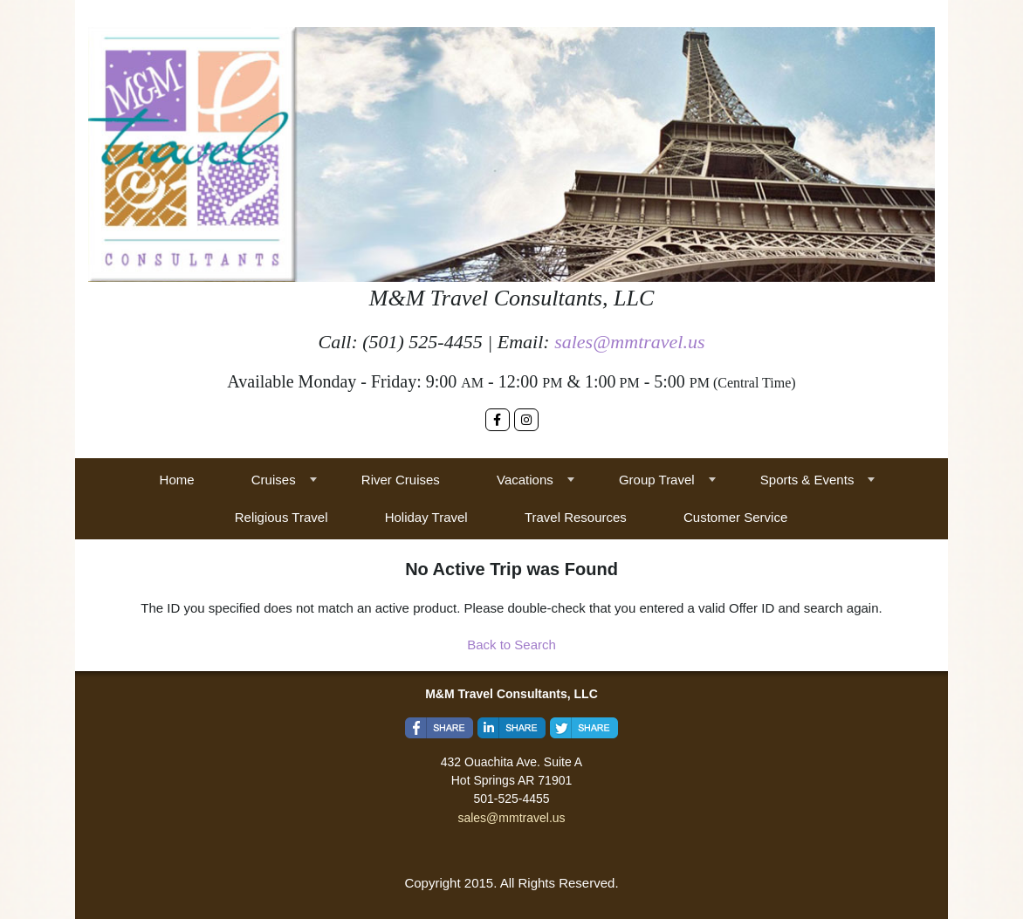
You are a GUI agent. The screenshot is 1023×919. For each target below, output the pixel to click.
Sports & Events (807, 479)
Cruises (273, 479)
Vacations (525, 479)
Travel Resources (576, 517)
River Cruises (400, 479)
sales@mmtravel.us (629, 342)
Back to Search (511, 644)
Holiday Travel (426, 517)
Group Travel (657, 479)
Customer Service (735, 517)
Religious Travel (281, 517)
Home (177, 479)
